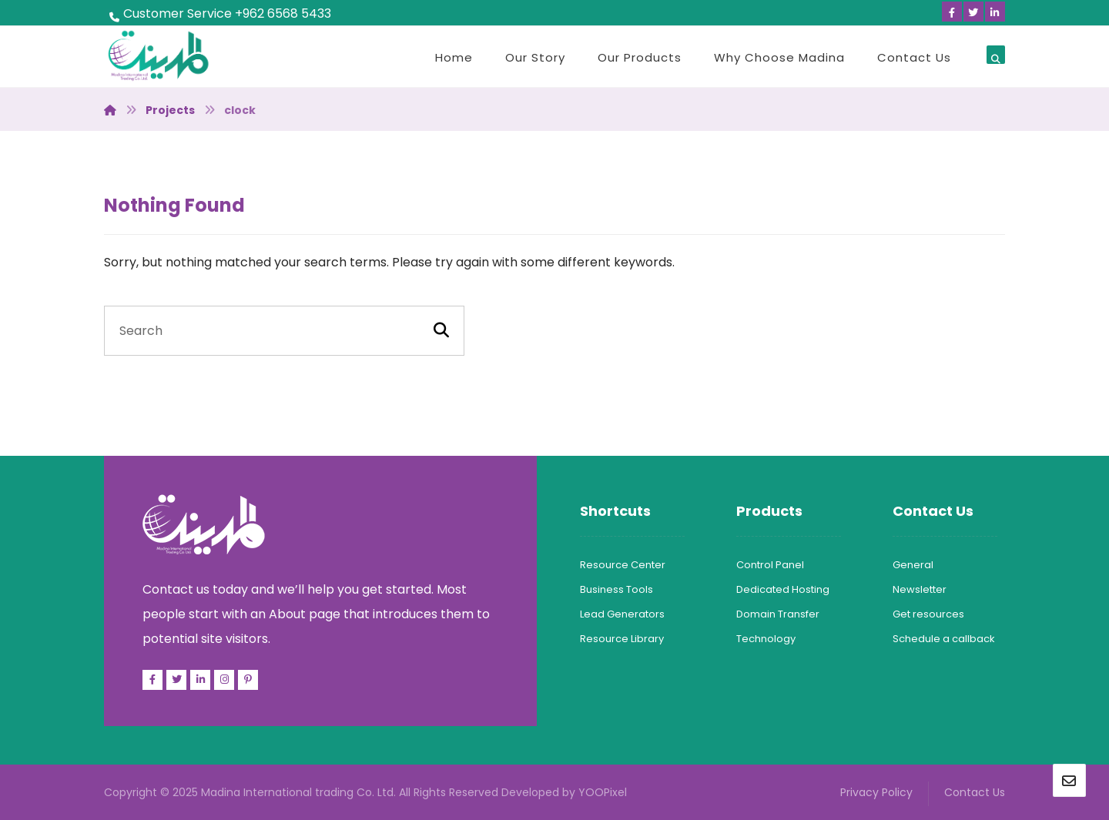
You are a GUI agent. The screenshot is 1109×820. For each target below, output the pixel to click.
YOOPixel (602, 792)
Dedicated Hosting (782, 589)
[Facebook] (952, 12)
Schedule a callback (944, 638)
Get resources (928, 614)
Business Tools (616, 589)
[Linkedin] (995, 12)
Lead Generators (622, 614)
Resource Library (622, 638)
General (913, 564)
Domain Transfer (777, 614)
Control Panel (770, 564)
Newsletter (920, 589)
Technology (766, 638)
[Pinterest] (248, 680)
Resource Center (622, 564)
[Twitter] (973, 12)
